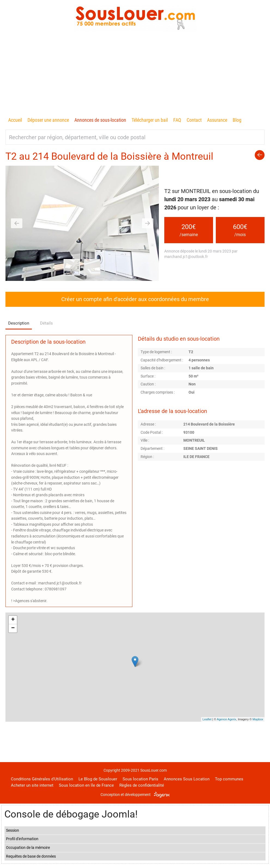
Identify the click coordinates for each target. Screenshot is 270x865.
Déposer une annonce (48, 120)
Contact (194, 120)
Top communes (229, 779)
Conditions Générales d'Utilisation (42, 779)
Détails (46, 323)
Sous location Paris (140, 779)
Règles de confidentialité (141, 785)
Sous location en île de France (86, 785)
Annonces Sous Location (187, 779)
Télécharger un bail (150, 120)
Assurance (217, 120)
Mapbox (258, 719)
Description (18, 323)
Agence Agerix (226, 719)
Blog (237, 120)
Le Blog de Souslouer (97, 779)
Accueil (15, 120)
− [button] (13, 628)
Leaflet (206, 719)
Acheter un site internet (32, 785)
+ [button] (13, 620)
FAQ (177, 120)
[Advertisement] (135, 75)
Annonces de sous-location (100, 120)
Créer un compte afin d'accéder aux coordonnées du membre (135, 299)
